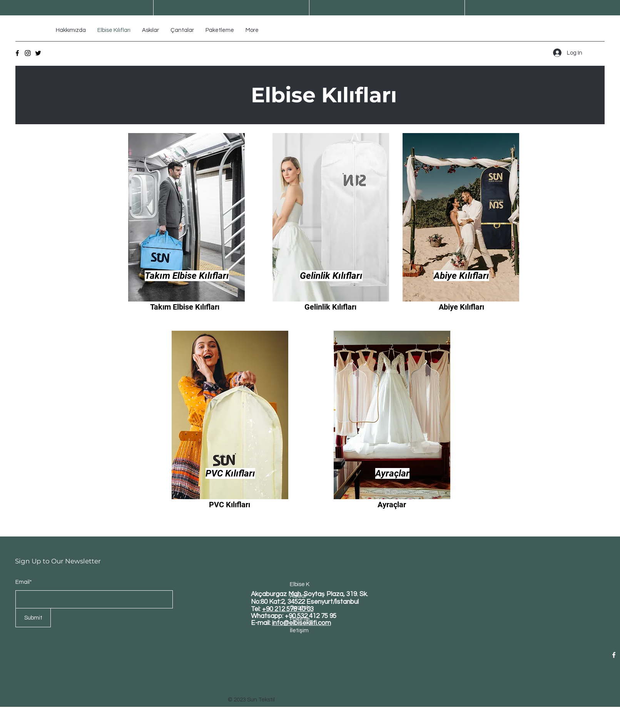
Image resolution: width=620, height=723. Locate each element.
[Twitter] (38, 53)
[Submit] (33, 617)
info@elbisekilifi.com (301, 623)
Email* (23, 582)
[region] (187, 227)
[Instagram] (28, 53)
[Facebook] (17, 53)
